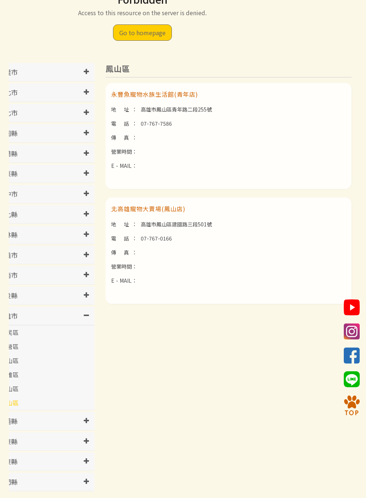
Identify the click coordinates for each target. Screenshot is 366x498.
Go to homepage (142, 32)
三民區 (10, 332)
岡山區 (10, 360)
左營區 (10, 346)
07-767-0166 (156, 238)
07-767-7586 (156, 123)
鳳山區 (10, 402)
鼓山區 (10, 388)
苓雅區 (10, 374)
